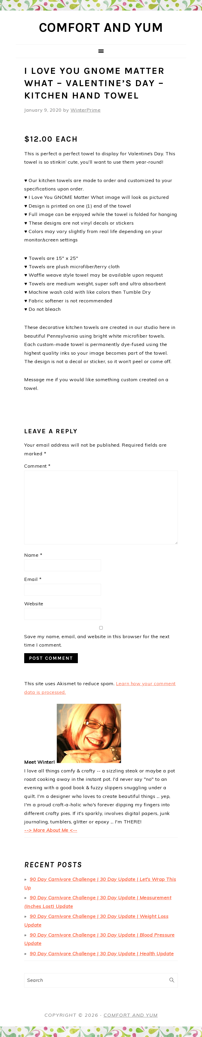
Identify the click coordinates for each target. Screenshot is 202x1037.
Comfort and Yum (101, 27)
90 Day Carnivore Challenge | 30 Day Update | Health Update (102, 954)
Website (33, 604)
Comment (37, 466)
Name (33, 555)
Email (33, 579)
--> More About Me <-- (50, 830)
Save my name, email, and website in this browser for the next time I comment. (97, 640)
